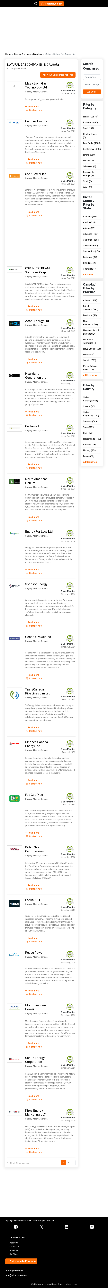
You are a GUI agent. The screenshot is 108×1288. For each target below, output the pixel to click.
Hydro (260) (89, 155)
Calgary (28, 91)
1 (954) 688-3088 (14, 1270)
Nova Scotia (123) (92, 348)
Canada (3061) (90, 406)
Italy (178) (88, 433)
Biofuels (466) (90, 122)
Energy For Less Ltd (39, 531)
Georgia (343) (89, 268)
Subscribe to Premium (21, 1261)
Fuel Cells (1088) (92, 143)
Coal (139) (88, 128)
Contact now (34, 110)
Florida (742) (89, 263)
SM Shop (14, 1254)
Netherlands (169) (92, 438)
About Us (14, 1243)
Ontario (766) (89, 360)
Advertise (14, 1250)
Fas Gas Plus (34, 795)
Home (8, 54)
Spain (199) (88, 427)
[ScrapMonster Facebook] (16, 1227)
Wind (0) (87, 187)
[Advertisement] (54, 29)
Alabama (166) (90, 216)
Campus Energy (36, 121)
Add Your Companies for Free (58, 75)
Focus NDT (32, 900)
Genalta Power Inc (38, 637)
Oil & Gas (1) (89, 166)
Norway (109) (89, 450)
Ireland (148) (89, 444)
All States (88, 274)
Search (92, 92)
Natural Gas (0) (90, 116)
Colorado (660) (90, 245)
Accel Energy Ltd (37, 321)
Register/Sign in (51, 4)
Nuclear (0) (88, 160)
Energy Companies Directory (28, 54)
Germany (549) (90, 421)
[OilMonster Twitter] (41, 1227)
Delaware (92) (90, 257)
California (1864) (91, 239)
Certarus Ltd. (34, 426)
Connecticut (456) (91, 251)
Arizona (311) (89, 228)
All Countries (90, 462)
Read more (32, 106)
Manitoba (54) (90, 315)
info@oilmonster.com (16, 1275)
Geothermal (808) (92, 149)
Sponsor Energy (36, 584)
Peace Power (34, 952)
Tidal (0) (87, 181)
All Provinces (90, 375)
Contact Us (14, 1246)
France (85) (88, 456)
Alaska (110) (89, 222)
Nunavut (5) (88, 354)
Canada (44, 91)
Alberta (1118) (90, 300)
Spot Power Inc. (36, 174)
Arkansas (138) (90, 234)
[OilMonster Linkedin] (66, 1227)
